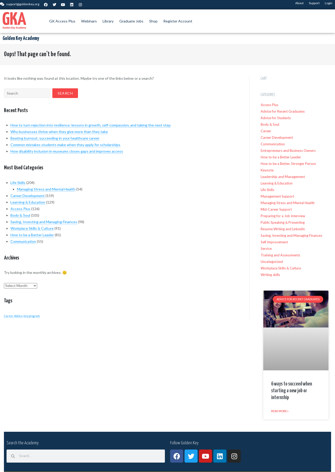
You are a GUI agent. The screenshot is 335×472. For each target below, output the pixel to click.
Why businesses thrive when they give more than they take (59, 131)
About (299, 3)
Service (266, 248)
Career (266, 131)
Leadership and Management (283, 177)
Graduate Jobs (131, 21)
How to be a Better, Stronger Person (288, 164)
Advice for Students (276, 118)
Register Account (177, 21)
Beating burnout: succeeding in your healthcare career (54, 138)
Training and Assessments (280, 255)
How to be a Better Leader (32, 235)
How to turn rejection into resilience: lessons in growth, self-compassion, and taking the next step (90, 125)
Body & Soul (20, 215)
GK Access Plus (62, 21)
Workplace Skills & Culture (32, 228)
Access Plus (20, 208)
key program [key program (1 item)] (32, 316)
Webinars (89, 21)
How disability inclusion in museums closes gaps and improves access (66, 151)
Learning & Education (27, 202)
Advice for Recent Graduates (283, 111)
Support (314, 3)
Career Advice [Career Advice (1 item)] (13, 316)
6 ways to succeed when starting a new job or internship (291, 391)
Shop (153, 21)
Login (328, 3)
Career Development (27, 195)
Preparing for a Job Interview (283, 216)
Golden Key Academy (21, 38)
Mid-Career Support (276, 209)
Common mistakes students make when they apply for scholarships (65, 144)
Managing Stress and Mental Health (46, 189)
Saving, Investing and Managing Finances (43, 222)
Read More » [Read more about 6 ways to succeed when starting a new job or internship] (280, 411)
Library (108, 21)
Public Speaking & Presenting (283, 222)
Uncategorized (272, 262)
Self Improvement (274, 242)
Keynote (267, 170)
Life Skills (17, 182)
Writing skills (270, 275)
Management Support (277, 196)
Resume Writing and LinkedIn (283, 229)
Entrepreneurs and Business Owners (288, 150)
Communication (23, 241)
